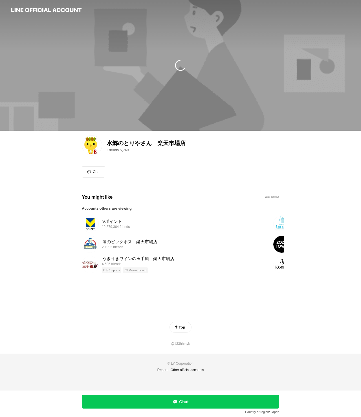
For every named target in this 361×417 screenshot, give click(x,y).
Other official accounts (187, 370)
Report (162, 370)
